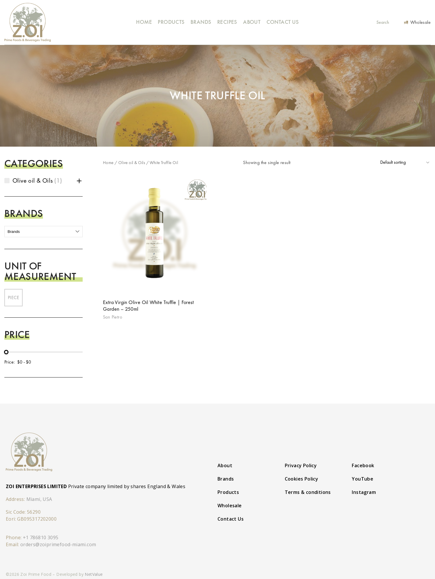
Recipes (227, 22)
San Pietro (112, 317)
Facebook (363, 465)
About (251, 22)
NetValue (94, 574)
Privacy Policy (301, 465)
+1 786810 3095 (41, 537)
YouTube (362, 479)
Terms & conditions (308, 492)
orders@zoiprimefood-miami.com (58, 544)
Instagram (364, 492)
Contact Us (283, 22)
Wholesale (229, 505)
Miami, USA (39, 499)
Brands (201, 22)
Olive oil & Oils (131, 162)
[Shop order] (405, 162)
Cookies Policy (301, 479)
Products (171, 22)
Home (144, 22)
